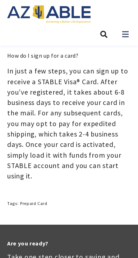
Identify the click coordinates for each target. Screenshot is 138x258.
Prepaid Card (33, 203)
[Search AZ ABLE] (104, 34)
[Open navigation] (125, 34)
